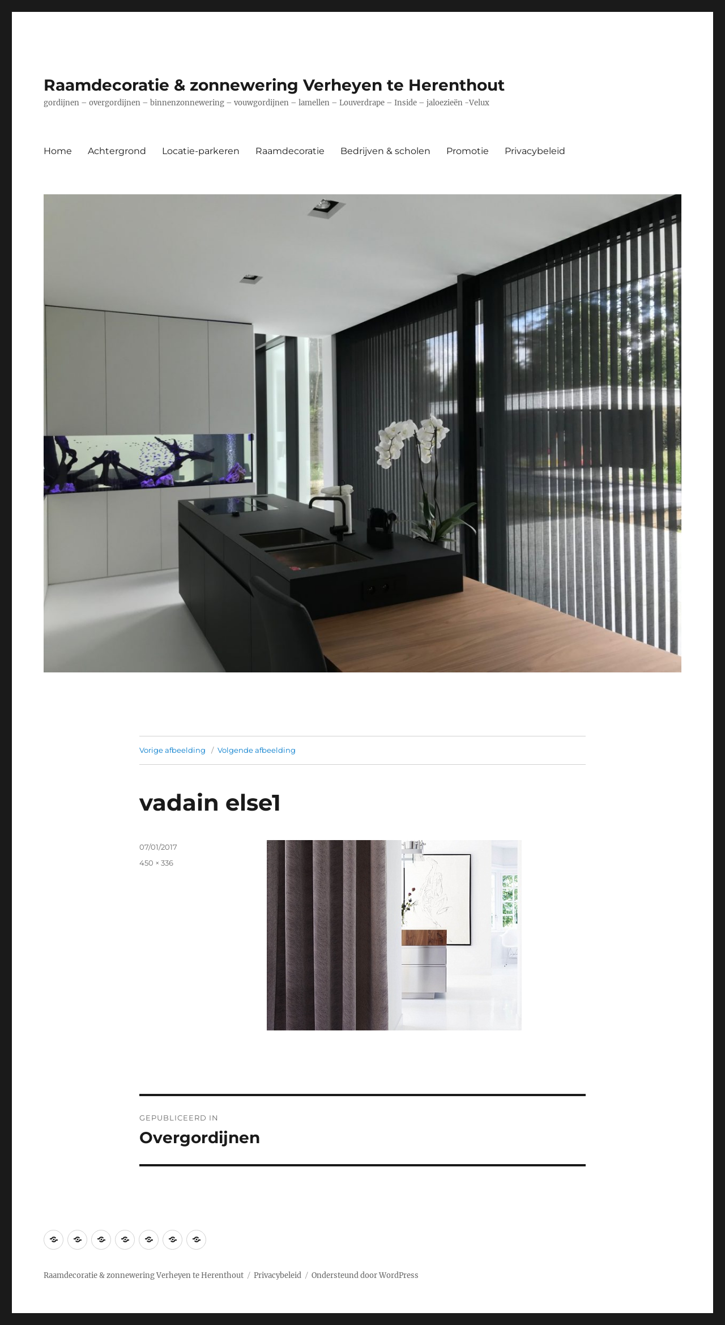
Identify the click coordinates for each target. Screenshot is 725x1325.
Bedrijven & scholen (385, 151)
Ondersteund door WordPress (365, 1275)
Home (58, 151)
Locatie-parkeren (201, 151)
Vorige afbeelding (172, 750)
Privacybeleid (535, 151)
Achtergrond (117, 151)
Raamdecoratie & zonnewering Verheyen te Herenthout (274, 85)
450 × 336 (156, 862)
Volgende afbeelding (257, 750)
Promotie (467, 151)
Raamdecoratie (290, 151)
